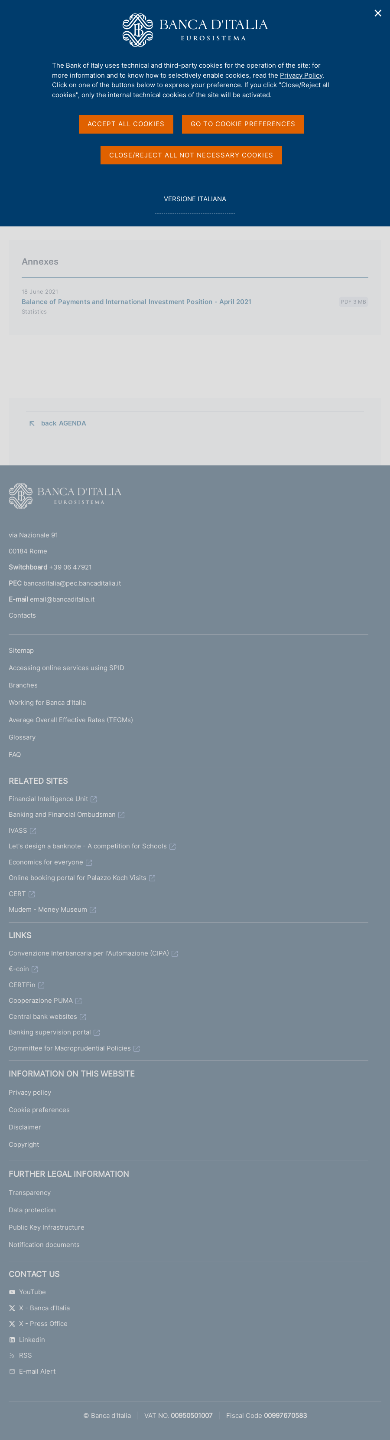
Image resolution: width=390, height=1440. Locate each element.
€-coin (19, 969)
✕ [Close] (378, 13)
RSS (20, 1355)
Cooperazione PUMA (41, 1000)
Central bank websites (43, 1016)
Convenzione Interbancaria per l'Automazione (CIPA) (89, 953)
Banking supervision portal (50, 1032)
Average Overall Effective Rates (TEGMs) (71, 720)
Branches (23, 685)
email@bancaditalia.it (62, 599)
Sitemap (21, 650)
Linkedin (27, 1339)
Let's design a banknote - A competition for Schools (88, 846)
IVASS (18, 830)
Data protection (32, 1210)
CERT (17, 894)
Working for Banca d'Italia (47, 702)
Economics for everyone (46, 862)
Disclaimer (25, 1127)
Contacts (22, 615)
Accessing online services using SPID (66, 668)
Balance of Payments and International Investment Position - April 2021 (137, 302)
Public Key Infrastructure (46, 1227)
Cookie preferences (39, 1110)
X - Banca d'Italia (39, 1308)
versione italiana (194, 203)
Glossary (22, 737)
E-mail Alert (32, 1371)
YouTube (27, 1292)
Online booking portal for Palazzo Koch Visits (77, 878)
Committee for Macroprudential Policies (70, 1048)
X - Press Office (38, 1323)
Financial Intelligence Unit (48, 799)
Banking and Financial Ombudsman (62, 814)
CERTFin (22, 985)
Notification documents (44, 1244)
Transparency (30, 1192)
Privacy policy (30, 1092)
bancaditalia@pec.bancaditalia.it (72, 583)
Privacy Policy (301, 75)
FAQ (15, 754)
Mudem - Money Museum (48, 909)
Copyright (24, 1144)
